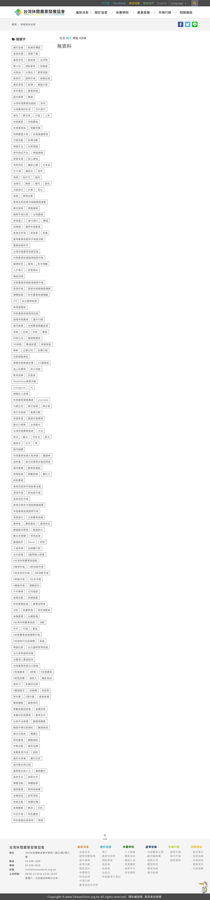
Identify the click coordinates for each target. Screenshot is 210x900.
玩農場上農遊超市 (23, 659)
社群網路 (33, 146)
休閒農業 (18, 121)
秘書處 (44, 66)
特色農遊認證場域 (23, 820)
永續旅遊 (33, 616)
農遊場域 (43, 727)
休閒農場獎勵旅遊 (38, 325)
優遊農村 (41, 770)
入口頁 (106, 3)
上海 (47, 115)
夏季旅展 (33, 795)
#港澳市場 (19, 566)
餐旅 (35, 628)
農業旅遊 (33, 90)
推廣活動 (36, 412)
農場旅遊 (31, 344)
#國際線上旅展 (36, 554)
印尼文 (36, 437)
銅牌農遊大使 (20, 134)
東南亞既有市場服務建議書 (28, 505)
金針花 (27, 177)
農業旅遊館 (34, 468)
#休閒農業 (46, 672)
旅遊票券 (18, 418)
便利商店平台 (20, 152)
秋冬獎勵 (43, 263)
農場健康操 (34, 338)
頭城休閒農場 (20, 319)
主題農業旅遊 (35, 517)
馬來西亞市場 (20, 498)
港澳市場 (18, 492)
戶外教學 (18, 591)
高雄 (42, 641)
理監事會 (31, 66)
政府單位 (198, 852)
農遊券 (47, 455)
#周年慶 (30, 696)
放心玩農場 (19, 369)
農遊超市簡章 (20, 529)
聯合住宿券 (19, 733)
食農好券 (41, 709)
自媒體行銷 (34, 548)
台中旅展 (18, 554)
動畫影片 (38, 529)
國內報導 (18, 97)
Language (177, 3)
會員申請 (18, 53)
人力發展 (130, 852)
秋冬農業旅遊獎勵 (38, 294)
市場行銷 (166, 12)
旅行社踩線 (19, 412)
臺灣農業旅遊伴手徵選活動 (28, 239)
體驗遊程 (33, 740)
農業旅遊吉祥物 (88, 885)
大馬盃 (46, 164)
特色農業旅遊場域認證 (25, 313)
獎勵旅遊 (33, 474)
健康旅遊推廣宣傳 (23, 362)
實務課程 (33, 208)
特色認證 (36, 535)
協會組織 (198, 856)
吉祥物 (44, 59)
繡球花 (29, 171)
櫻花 (15, 115)
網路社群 (18, 647)
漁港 (15, 177)
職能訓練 (18, 276)
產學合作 (41, 715)
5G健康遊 (43, 362)
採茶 (43, 103)
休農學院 (123, 12)
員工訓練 (36, 369)
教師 (30, 807)
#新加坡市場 (36, 566)
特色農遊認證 (20, 603)
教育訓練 (18, 375)
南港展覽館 (19, 307)
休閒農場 (33, 121)
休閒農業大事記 (111, 876)
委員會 (32, 59)
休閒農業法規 (155, 852)
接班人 (33, 678)
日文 (28, 443)
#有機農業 (19, 672)
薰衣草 (27, 115)
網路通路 (38, 152)
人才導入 (18, 270)
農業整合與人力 (22, 770)
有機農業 (18, 616)
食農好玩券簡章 (22, 715)
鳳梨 (47, 183)
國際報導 (18, 789)
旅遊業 (45, 690)
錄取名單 (18, 158)
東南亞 (17, 78)
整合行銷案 (19, 424)
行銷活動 (18, 140)
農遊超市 (18, 542)
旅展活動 (18, 801)
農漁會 (17, 523)
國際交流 (152, 860)
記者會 (32, 375)
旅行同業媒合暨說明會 (38, 461)
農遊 (30, 97)
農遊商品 (45, 523)
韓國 (45, 220)
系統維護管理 (40, 134)
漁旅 (15, 331)
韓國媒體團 (39, 721)
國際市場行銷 (20, 214)
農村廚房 (18, 208)
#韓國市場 (19, 585)
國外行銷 (38, 319)
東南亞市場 (19, 233)
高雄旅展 (18, 474)
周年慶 (17, 696)
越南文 (17, 443)
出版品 (17, 72)
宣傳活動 (33, 140)
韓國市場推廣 (35, 418)
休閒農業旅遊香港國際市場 (28, 282)
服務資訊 (198, 864)
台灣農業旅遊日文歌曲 (25, 665)
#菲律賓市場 (41, 573)
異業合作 (33, 777)
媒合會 (46, 406)
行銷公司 (18, 406)
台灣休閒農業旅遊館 (24, 103)
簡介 (104, 852)
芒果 (30, 189)
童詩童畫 (152, 872)
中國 (37, 115)
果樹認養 (28, 195)
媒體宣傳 (33, 801)
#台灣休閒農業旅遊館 (25, 560)
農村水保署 (19, 758)
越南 (30, 263)
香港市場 (18, 288)
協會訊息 (84, 852)
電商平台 (18, 777)
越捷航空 (18, 263)
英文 (15, 437)
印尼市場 (18, 814)
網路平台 (18, 146)
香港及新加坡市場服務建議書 (29, 202)
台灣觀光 (36, 424)
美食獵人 (18, 220)
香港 (30, 84)
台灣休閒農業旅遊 (23, 430)
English (162, 3)
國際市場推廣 (33, 226)
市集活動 (18, 746)
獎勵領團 (36, 128)
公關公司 (28, 350)
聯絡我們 (148, 3)
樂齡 (15, 350)
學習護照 (130, 872)
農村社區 (36, 758)
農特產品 (31, 523)
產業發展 (145, 12)
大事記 (29, 72)
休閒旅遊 (198, 860)
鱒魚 (28, 183)
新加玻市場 (34, 492)
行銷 (25, 628)
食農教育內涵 (20, 752)
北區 (15, 610)
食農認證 (18, 795)
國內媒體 (18, 449)
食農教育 (28, 610)
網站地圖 (134, 3)
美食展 (34, 233)
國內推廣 (18, 325)
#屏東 (32, 672)
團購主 (34, 733)
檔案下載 (33, 53)
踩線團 (33, 690)
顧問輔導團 (154, 856)
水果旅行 (18, 189)
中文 (40, 430)
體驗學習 (152, 864)
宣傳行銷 (43, 350)
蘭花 (37, 183)
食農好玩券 (32, 684)
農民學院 (18, 84)
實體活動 (18, 783)
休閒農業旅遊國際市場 (25, 511)
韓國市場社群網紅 (23, 727)
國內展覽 (18, 468)
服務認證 (45, 78)
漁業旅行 (18, 517)
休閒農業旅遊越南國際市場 (28, 257)
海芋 (40, 171)
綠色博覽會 (44, 610)
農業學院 (33, 702)
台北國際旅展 (29, 301)
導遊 (40, 820)
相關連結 (186, 12)
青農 (45, 233)
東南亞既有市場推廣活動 (27, 486)
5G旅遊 (17, 344)
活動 (42, 622)
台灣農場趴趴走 (22, 109)
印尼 (40, 807)
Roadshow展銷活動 (24, 381)
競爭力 (17, 684)
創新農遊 (18, 480)
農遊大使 (43, 84)
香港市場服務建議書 (39, 288)
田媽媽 (17, 226)
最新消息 (82, 12)
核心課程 (33, 158)
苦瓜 (40, 189)
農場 (44, 331)
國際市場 (31, 78)
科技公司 (18, 338)
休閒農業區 (19, 128)
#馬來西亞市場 (21, 573)
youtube (43, 400)
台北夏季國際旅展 (23, 653)
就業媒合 (33, 270)
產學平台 (130, 868)
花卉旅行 (41, 109)
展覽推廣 (44, 696)
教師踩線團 (34, 789)
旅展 (15, 195)
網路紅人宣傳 (20, 393)
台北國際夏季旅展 (38, 647)
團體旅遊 (18, 294)
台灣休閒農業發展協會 (25, 251)
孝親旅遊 (46, 344)
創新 (35, 752)
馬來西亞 (18, 164)
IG (31, 387)
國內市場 (175, 856)
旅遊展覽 (33, 597)
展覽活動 (18, 597)
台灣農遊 (38, 214)
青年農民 (18, 90)
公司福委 (33, 591)
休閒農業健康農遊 (23, 400)
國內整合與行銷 (22, 764)
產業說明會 (39, 603)
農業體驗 (18, 702)
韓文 (25, 437)
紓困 (42, 542)
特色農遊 (33, 814)
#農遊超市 (19, 690)
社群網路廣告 (20, 356)
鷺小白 (17, 66)
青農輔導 (130, 864)
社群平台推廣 (20, 721)
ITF (15, 301)
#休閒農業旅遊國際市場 (26, 634)
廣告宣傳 (33, 746)
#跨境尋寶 (19, 678)
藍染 (37, 177)
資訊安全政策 (153, 897)
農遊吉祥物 (108, 856)
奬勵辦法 (34, 585)
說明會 (17, 461)
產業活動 (84, 864)
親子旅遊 (33, 406)
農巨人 (46, 474)
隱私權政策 (136, 897)
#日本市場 (35, 579)
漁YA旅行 (33, 220)
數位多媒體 (19, 535)
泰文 (47, 437)
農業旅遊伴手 (20, 245)
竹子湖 (17, 171)
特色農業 (18, 740)
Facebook (119, 3)
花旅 (25, 331)
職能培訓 (47, 678)
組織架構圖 (34, 47)
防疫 (35, 331)
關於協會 (102, 12)
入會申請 (18, 548)
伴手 (15, 628)
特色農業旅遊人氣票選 (25, 455)
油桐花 (17, 183)
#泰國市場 (19, 579)
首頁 (14, 24)
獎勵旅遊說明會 (22, 709)
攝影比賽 (33, 164)
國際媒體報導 (87, 856)
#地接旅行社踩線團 (24, 641)
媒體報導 (33, 783)
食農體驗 (18, 807)
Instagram (19, 387)
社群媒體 (198, 868)
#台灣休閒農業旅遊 (24, 622)
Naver (31, 542)
